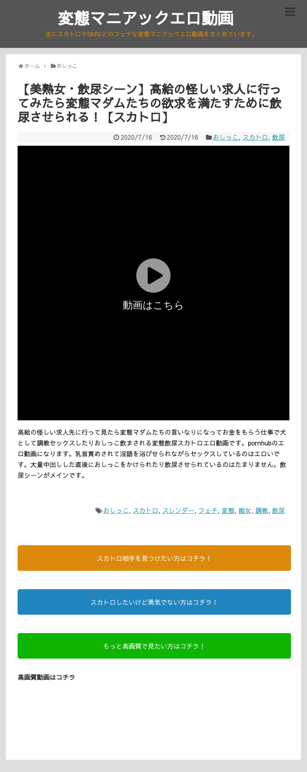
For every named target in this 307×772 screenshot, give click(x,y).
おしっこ (226, 137)
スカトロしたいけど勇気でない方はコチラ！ (154, 602)
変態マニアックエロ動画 (145, 18)
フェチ (207, 510)
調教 (261, 510)
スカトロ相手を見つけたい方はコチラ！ (154, 558)
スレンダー (178, 510)
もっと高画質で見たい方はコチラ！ (154, 645)
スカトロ (255, 137)
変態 (227, 510)
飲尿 (278, 137)
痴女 (245, 510)
